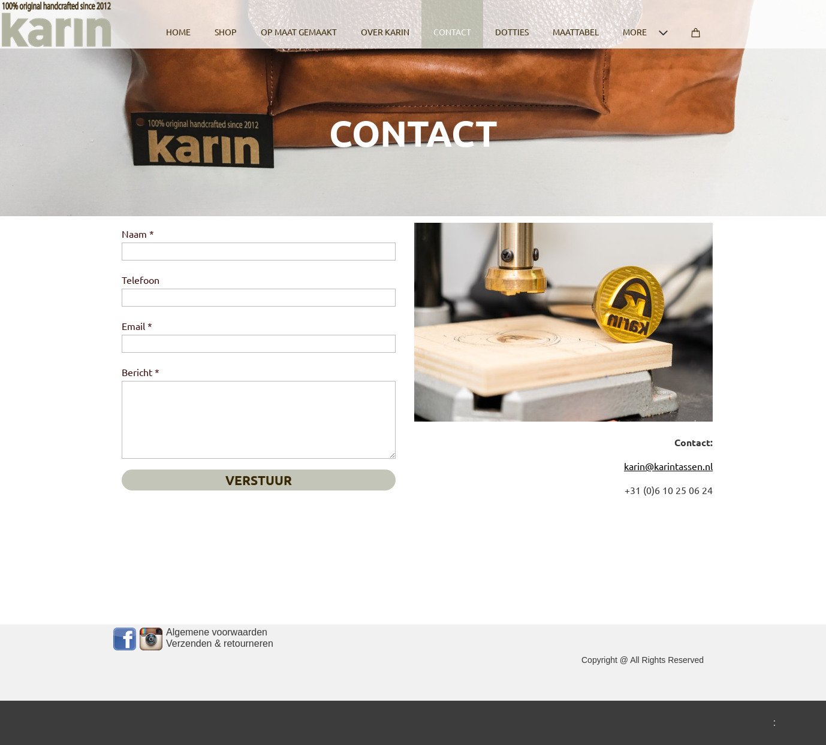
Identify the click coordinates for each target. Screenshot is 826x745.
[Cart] (696, 24)
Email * (137, 326)
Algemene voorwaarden (216, 632)
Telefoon (140, 280)
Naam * (138, 234)
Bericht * (140, 372)
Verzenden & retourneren (219, 643)
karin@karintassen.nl (668, 466)
